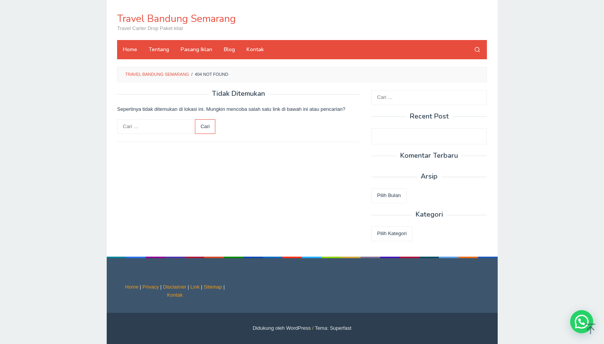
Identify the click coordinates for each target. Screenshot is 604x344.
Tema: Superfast (333, 328)
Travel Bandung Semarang (176, 18)
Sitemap (213, 287)
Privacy (151, 287)
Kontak (175, 295)
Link (195, 287)
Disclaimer (174, 287)
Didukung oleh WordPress (282, 328)
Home (132, 287)
